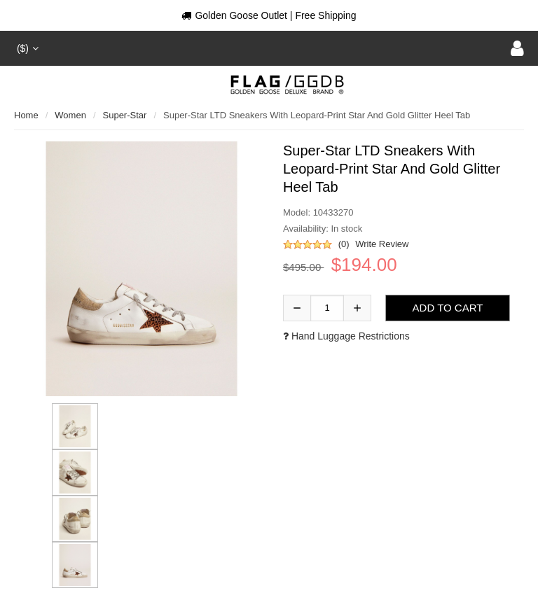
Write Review (381, 244)
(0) (344, 244)
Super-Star (125, 115)
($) (26, 48)
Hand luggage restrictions (346, 336)
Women (70, 115)
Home (26, 115)
